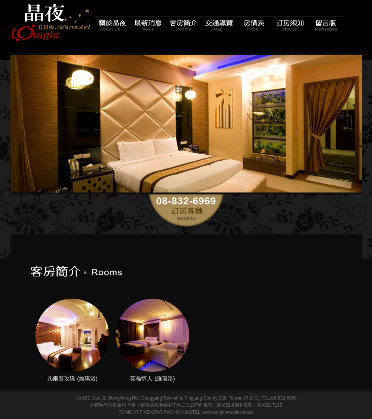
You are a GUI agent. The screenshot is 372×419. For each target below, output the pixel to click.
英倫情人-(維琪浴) (152, 379)
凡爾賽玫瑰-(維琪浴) (72, 379)
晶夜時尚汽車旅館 (50, 22)
